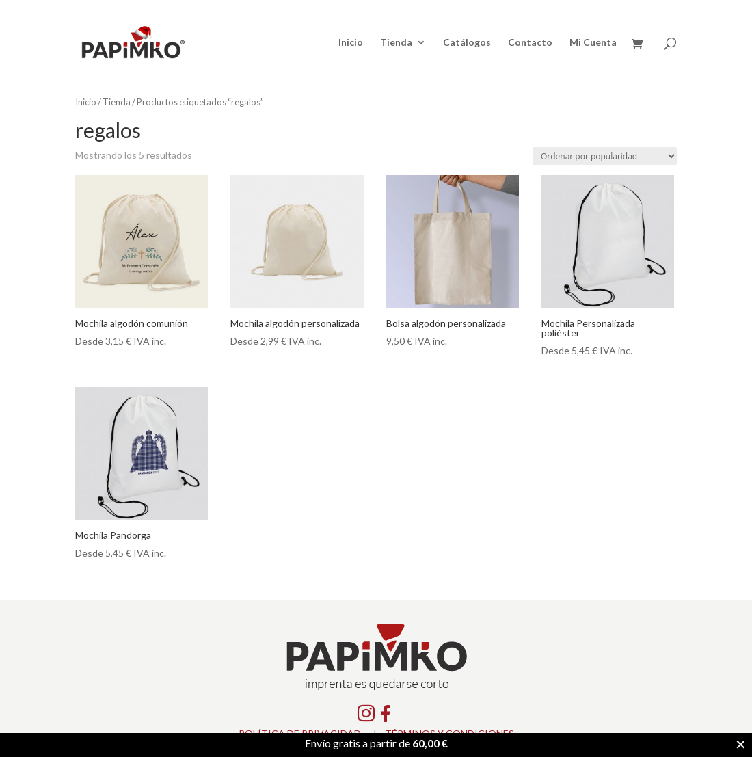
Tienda (396, 43)
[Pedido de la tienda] (605, 156)
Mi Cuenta (593, 43)
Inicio (350, 43)
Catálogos (467, 43)
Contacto (530, 43)
